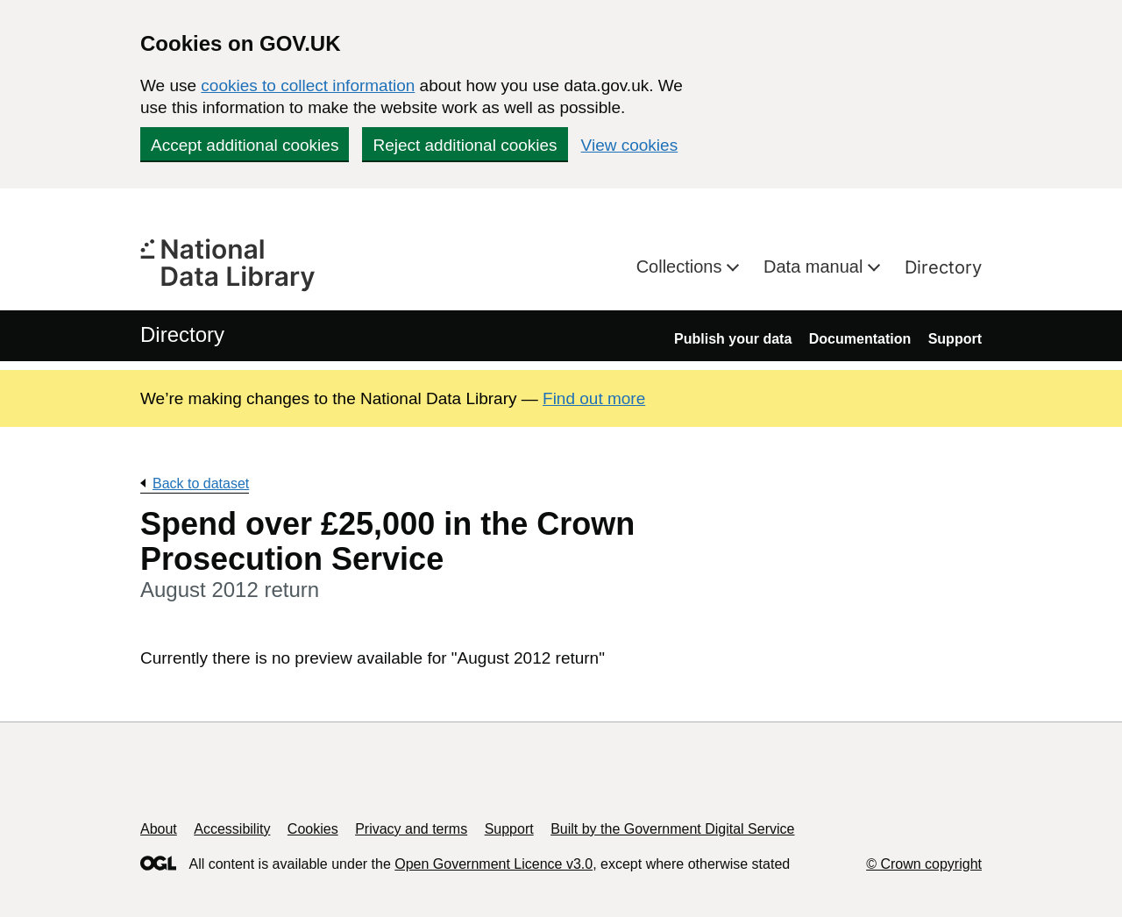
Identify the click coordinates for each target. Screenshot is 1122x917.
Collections (681, 266)
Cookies (313, 828)
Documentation (860, 338)
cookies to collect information (308, 85)
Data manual (815, 266)
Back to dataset (201, 483)
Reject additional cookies (465, 145)
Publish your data (733, 338)
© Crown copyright (924, 864)
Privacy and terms (411, 828)
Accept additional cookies (244, 145)
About (158, 828)
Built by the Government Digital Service (672, 828)
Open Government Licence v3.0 (493, 864)
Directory (943, 267)
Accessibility (232, 828)
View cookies (629, 145)
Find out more (594, 398)
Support (955, 338)
